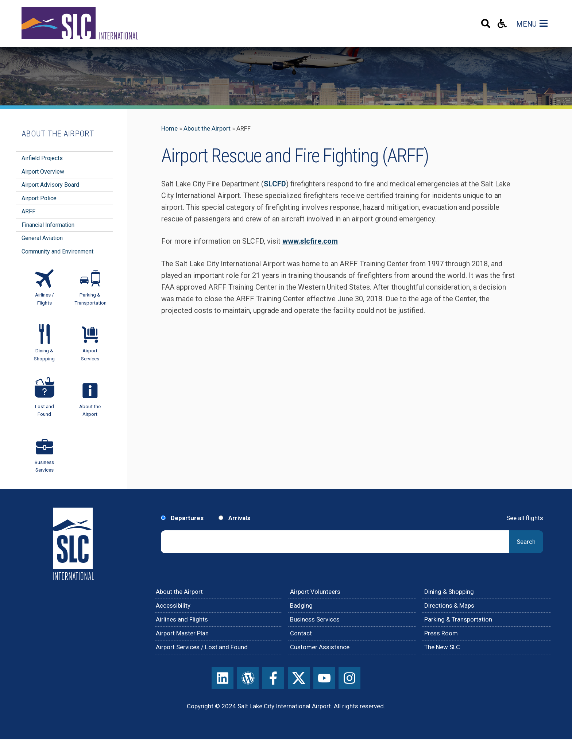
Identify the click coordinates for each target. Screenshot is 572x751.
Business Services (315, 619)
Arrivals (234, 518)
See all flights (524, 518)
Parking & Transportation (458, 619)
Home (169, 128)
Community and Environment (57, 251)
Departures (182, 518)
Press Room (441, 633)
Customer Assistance (319, 647)
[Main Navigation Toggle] (545, 23)
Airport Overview (43, 171)
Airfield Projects (42, 158)
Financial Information (48, 224)
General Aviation (42, 238)
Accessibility (173, 605)
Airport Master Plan (182, 633)
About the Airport (207, 128)
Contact (301, 633)
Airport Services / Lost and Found (202, 647)
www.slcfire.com (310, 241)
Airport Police (39, 198)
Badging (301, 605)
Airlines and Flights (182, 619)
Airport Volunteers (315, 591)
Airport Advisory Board (50, 184)
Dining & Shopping (449, 591)
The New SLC (442, 647)
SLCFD (275, 184)
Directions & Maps (449, 605)
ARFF (28, 211)
